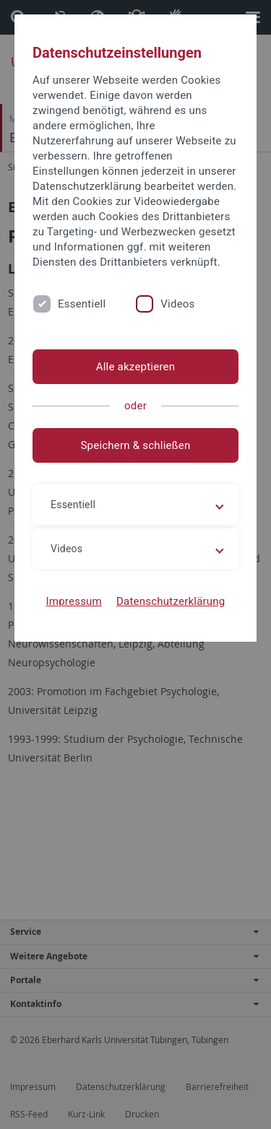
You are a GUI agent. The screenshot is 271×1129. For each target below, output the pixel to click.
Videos (177, 303)
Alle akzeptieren (136, 366)
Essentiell (82, 303)
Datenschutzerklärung (170, 601)
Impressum (74, 601)
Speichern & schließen (135, 445)
